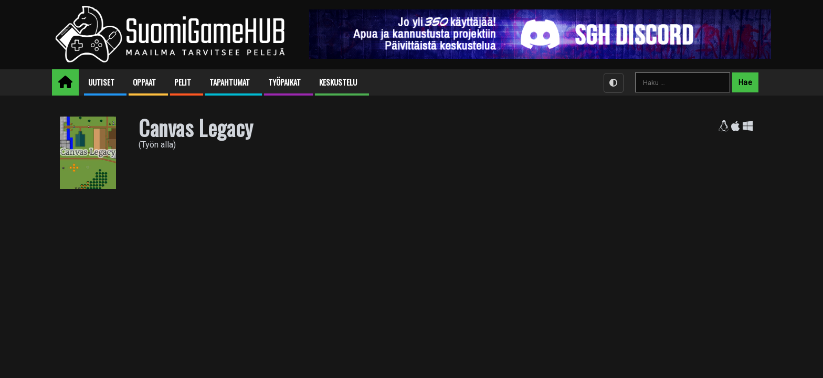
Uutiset (101, 82)
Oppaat (144, 82)
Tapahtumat (229, 82)
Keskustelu (338, 82)
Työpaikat (284, 82)
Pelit (182, 82)
